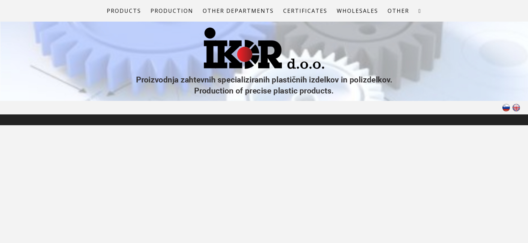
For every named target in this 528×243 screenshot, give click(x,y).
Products (124, 11)
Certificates (305, 11)
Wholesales (357, 11)
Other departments (238, 11)
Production (172, 11)
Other (398, 11)
